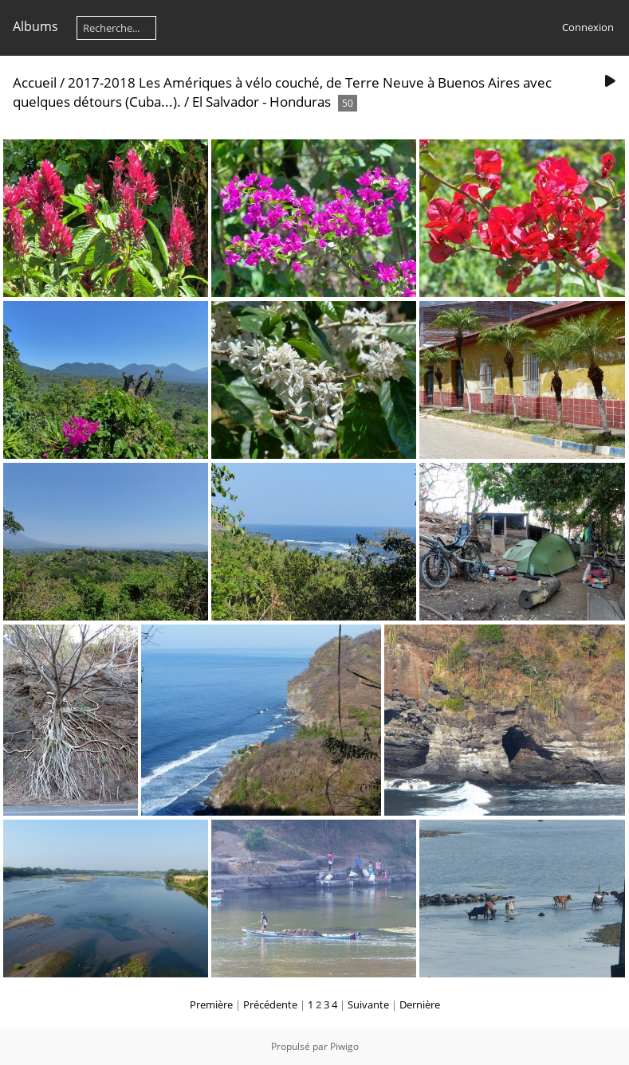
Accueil (35, 82)
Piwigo (344, 1046)
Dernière (419, 1004)
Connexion (588, 27)
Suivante (368, 1004)
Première (211, 1004)
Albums (35, 26)
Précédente (270, 1004)
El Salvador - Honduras (261, 101)
